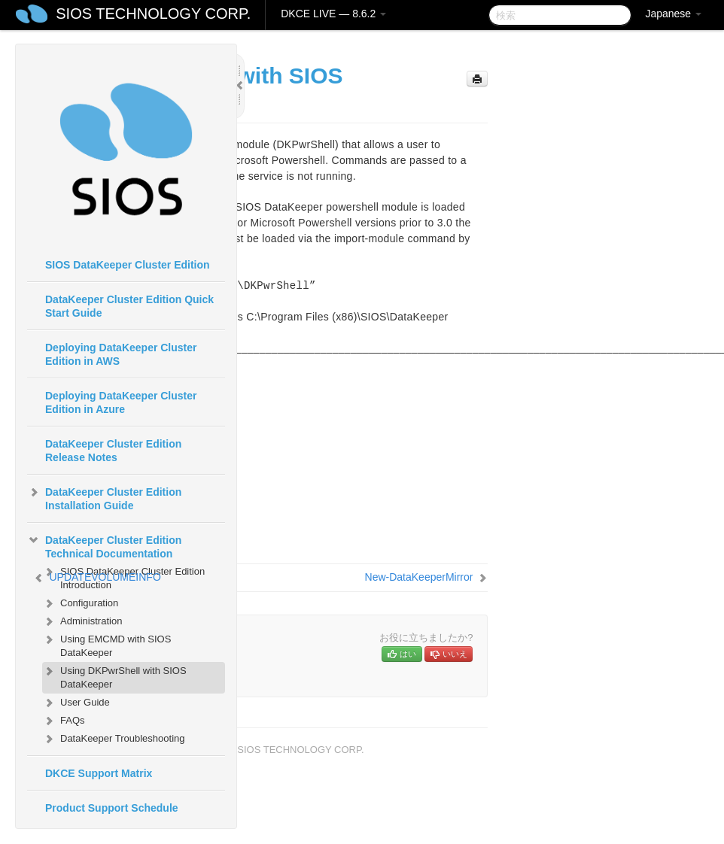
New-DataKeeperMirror (419, 577)
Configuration (80, 603)
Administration (82, 621)
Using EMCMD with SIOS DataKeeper (106, 644)
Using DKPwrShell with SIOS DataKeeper (114, 676)
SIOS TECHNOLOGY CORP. (153, 13)
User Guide (76, 703)
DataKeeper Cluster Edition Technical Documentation (104, 545)
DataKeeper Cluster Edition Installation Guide (104, 497)
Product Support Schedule (111, 808)
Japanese (673, 14)
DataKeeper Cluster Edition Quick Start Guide (129, 306)
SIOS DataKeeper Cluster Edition (127, 265)
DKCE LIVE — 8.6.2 (333, 14)
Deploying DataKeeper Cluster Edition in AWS (121, 354)
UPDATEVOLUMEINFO (104, 577)
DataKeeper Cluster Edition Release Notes (113, 450)
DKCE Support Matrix (98, 773)
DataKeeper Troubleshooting (113, 739)
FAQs (63, 721)
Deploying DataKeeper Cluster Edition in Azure (121, 402)
